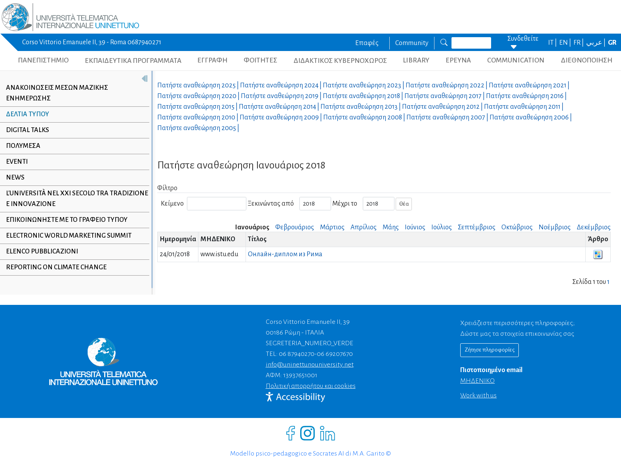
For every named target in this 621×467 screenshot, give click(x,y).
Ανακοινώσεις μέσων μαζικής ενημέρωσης (57, 93)
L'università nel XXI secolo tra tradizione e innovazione (77, 199)
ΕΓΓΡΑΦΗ (212, 60)
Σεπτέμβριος (476, 227)
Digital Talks (27, 130)
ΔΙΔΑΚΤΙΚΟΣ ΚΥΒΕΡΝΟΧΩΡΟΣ (340, 60)
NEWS (15, 177)
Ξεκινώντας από (271, 203)
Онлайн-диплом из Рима (285, 254)
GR (612, 42)
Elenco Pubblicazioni (42, 251)
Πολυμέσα (23, 145)
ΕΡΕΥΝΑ (458, 60)
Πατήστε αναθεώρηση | (198, 85)
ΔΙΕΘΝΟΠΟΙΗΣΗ (586, 60)
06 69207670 (335, 353)
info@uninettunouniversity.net (310, 364)
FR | (579, 42)
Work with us (478, 395)
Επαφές (367, 43)
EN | (565, 42)
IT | (553, 42)
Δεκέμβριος (594, 227)
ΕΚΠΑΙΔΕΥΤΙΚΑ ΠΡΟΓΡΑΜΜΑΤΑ (133, 60)
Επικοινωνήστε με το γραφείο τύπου (67, 219)
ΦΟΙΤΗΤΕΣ (260, 60)
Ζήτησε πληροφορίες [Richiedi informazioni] (489, 350)
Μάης (391, 227)
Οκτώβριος (517, 227)
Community (412, 43)
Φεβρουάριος (294, 227)
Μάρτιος (332, 227)
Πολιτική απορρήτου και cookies (311, 385)
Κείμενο (172, 203)
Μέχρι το (344, 203)
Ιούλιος (441, 227)
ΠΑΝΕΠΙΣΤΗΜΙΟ (43, 60)
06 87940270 (296, 353)
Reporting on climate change (56, 267)
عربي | (596, 42)
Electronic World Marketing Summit (68, 235)
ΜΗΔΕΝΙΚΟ (477, 380)
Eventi (17, 161)
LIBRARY (416, 60)
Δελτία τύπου (27, 114)
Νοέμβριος (555, 227)
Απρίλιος (364, 227)
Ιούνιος (415, 227)
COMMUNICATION (516, 60)
